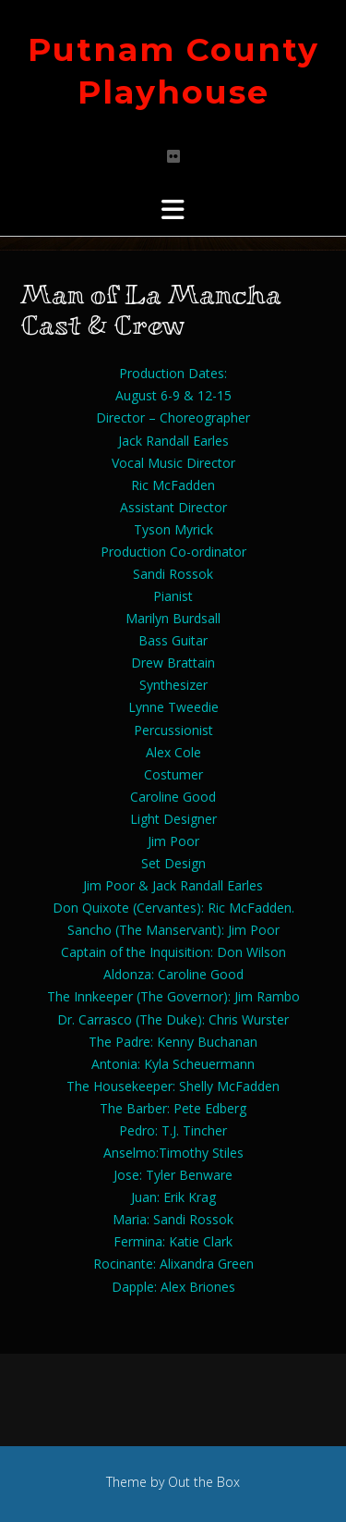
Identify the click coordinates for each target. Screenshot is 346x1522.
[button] (173, 210)
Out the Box (204, 1482)
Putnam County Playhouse (173, 71)
